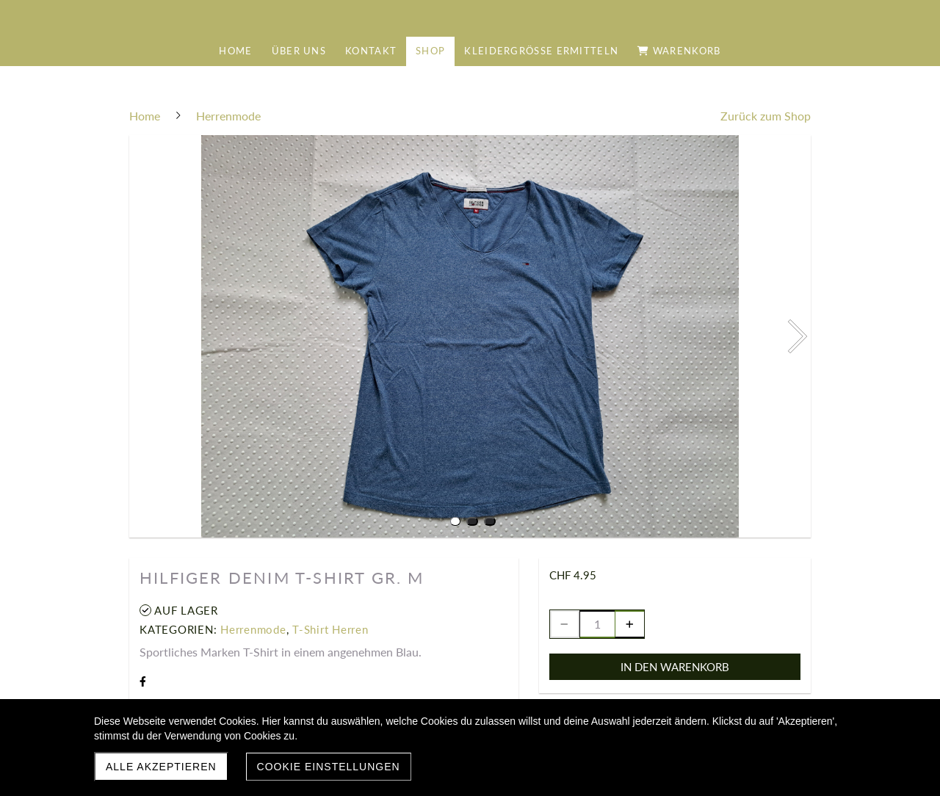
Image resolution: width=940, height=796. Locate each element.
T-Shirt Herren (330, 629)
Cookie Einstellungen (328, 767)
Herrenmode (253, 629)
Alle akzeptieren (161, 767)
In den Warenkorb (675, 666)
